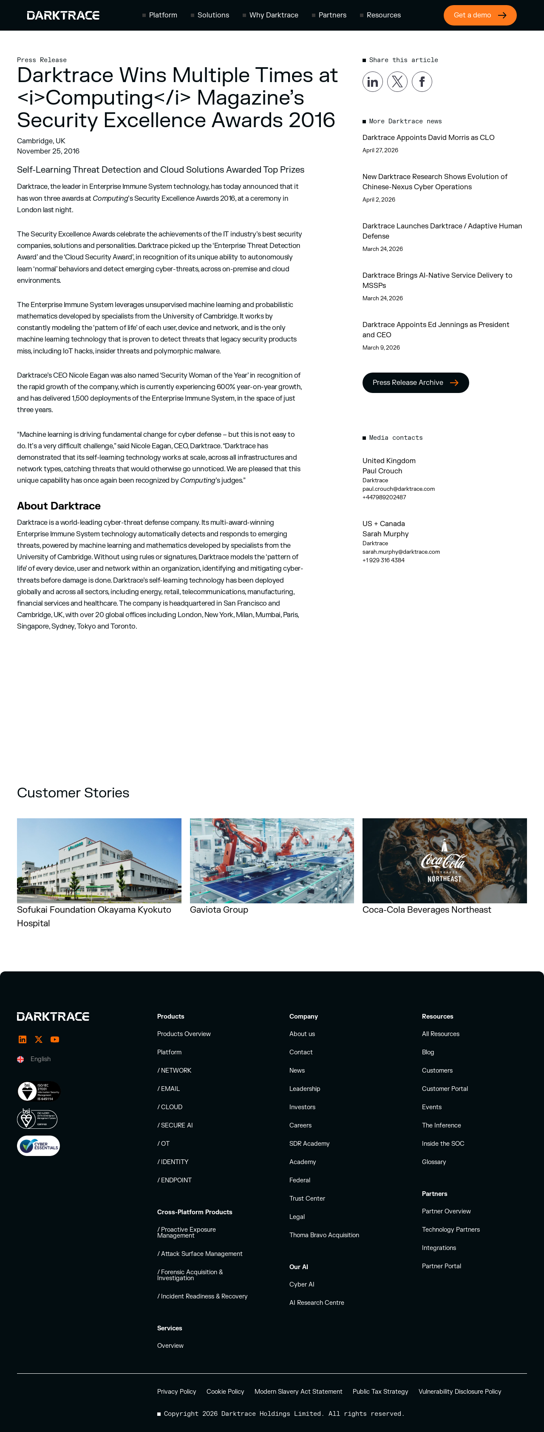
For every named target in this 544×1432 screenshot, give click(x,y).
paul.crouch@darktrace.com (399, 489)
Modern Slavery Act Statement (299, 1391)
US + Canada (384, 524)
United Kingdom (389, 461)
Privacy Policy (176, 1391)
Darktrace (375, 480)
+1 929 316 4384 (384, 560)
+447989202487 (384, 497)
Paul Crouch (382, 471)
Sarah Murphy (386, 534)
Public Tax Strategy (380, 1391)
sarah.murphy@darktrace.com (401, 552)
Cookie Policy (225, 1391)
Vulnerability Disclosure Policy (460, 1391)
